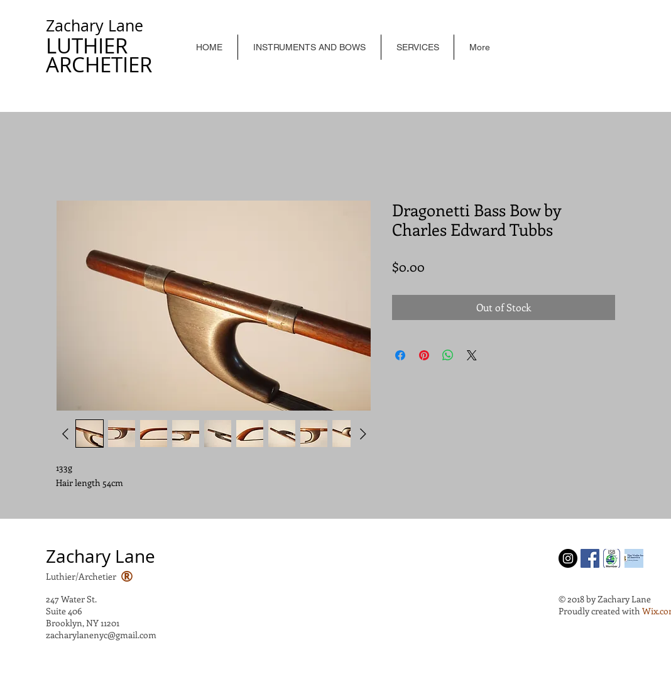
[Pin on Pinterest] (424, 355)
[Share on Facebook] (400, 355)
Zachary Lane (94, 25)
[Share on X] (471, 355)
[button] (309, 47)
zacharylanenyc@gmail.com (101, 635)
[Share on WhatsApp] (448, 355)
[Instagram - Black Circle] (568, 558)
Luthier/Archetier (81, 576)
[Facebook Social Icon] (590, 558)
